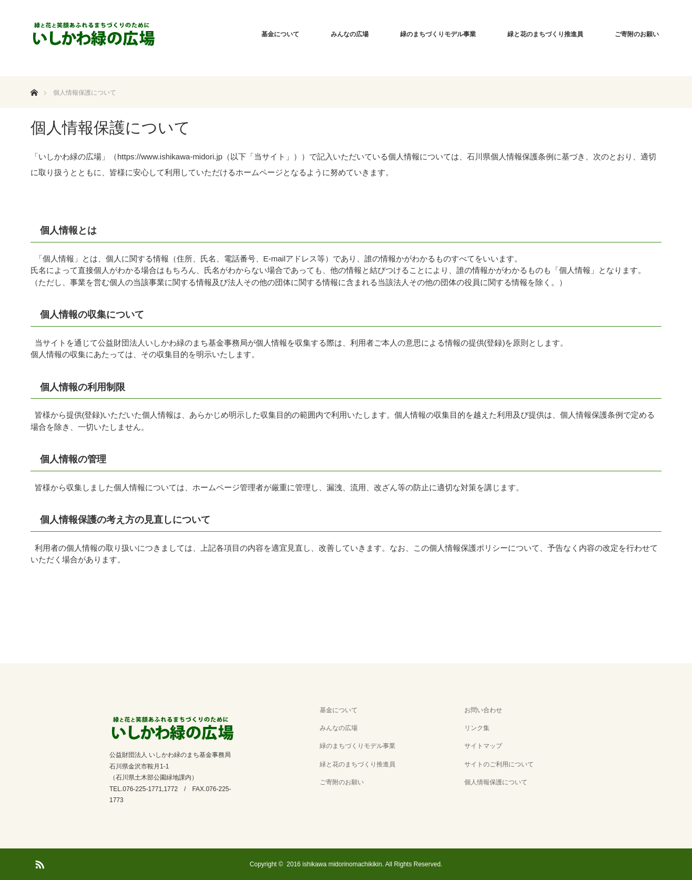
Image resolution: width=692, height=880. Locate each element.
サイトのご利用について (499, 764)
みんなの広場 (350, 34)
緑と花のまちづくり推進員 (545, 34)
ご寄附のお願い (637, 34)
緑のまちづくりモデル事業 (438, 34)
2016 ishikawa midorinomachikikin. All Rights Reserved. (364, 864)
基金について (280, 34)
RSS (38, 863)
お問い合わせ (483, 710)
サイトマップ (483, 746)
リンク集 (477, 728)
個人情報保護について (495, 782)
